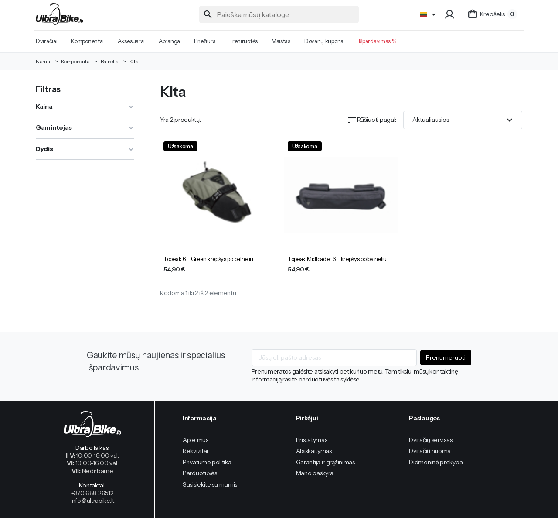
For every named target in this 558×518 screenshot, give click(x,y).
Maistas (281, 41)
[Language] (429, 14)
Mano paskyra (314, 473)
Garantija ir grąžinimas (325, 462)
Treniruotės (243, 41)
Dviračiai (46, 41)
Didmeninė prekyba (436, 462)
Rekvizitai (195, 451)
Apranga (169, 41)
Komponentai (87, 41)
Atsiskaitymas (314, 451)
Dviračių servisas (430, 440)
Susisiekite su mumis (210, 484)
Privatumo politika (207, 462)
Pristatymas (311, 440)
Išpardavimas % (377, 41)
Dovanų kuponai (324, 41)
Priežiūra (204, 41)
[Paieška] (279, 14)
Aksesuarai (131, 41)
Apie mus (195, 440)
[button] (450, 14)
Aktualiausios (463, 120)
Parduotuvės (200, 473)
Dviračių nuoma (430, 451)
